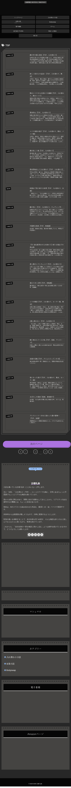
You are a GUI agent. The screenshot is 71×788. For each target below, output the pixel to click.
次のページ (36, 445)
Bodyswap (11, 672)
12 (35, 453)
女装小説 (10, 665)
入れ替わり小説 (13, 659)
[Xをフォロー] (32, 536)
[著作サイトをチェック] (29, 536)
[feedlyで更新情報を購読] (38, 536)
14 (45, 453)
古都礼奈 (35, 485)
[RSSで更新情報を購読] (42, 536)
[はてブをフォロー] (35, 536)
